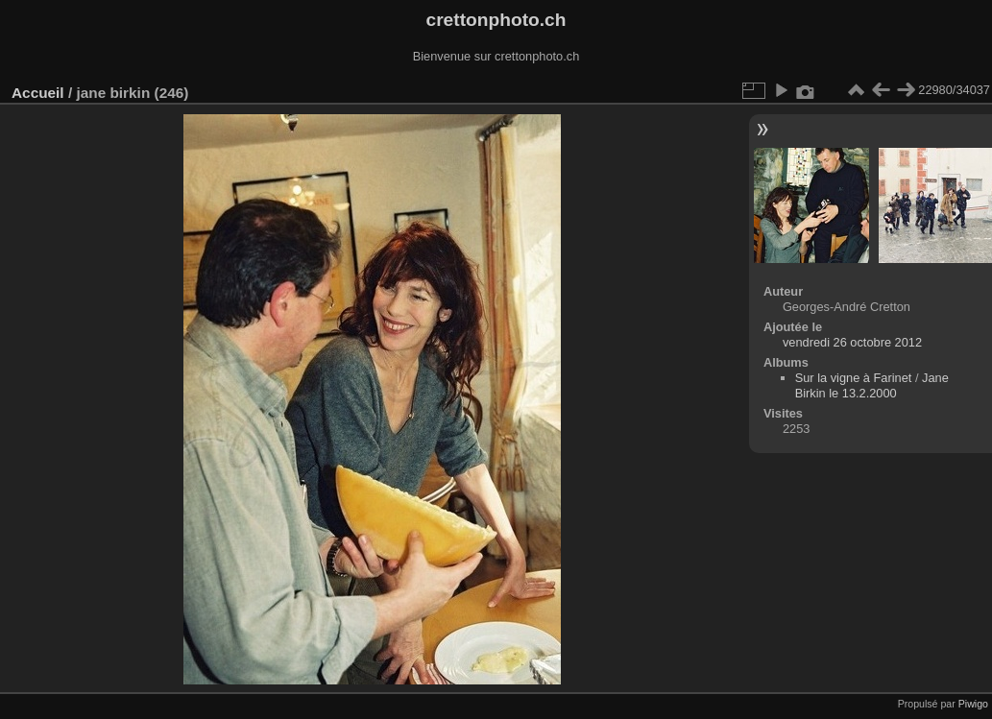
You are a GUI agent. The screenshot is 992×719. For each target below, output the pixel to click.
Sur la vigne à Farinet (853, 378)
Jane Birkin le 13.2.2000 (872, 385)
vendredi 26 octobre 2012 (852, 342)
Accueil (38, 92)
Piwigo (973, 703)
